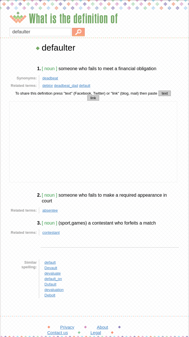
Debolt (49, 295)
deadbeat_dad (66, 85)
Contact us (57, 332)
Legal (95, 332)
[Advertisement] (93, 142)
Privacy (67, 327)
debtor (47, 85)
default (84, 85)
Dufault (50, 284)
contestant (51, 232)
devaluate (52, 273)
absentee (50, 210)
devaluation (54, 290)
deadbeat (50, 78)
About (102, 327)
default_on (53, 279)
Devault (50, 268)
